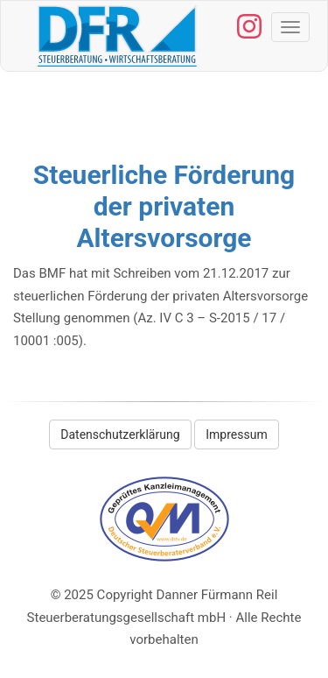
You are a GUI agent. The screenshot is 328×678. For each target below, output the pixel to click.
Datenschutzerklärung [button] (119, 434)
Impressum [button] (236, 434)
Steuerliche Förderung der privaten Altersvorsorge (164, 206)
